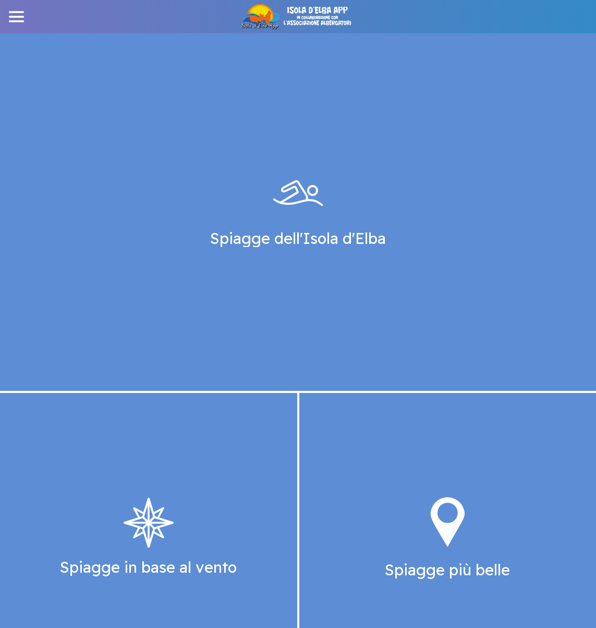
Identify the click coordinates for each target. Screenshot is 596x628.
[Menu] (16, 16)
